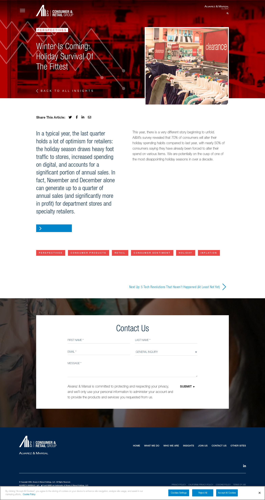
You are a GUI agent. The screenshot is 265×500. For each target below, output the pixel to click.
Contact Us (219, 446)
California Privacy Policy (200, 485)
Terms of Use (239, 485)
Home (136, 446)
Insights (188, 446)
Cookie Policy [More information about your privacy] (29, 495)
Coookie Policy (223, 485)
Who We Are (171, 446)
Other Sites (238, 446)
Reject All (202, 493)
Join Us (203, 446)
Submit (186, 387)
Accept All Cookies (227, 493)
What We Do (151, 446)
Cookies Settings (179, 493)
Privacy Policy (179, 485)
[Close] (259, 493)
